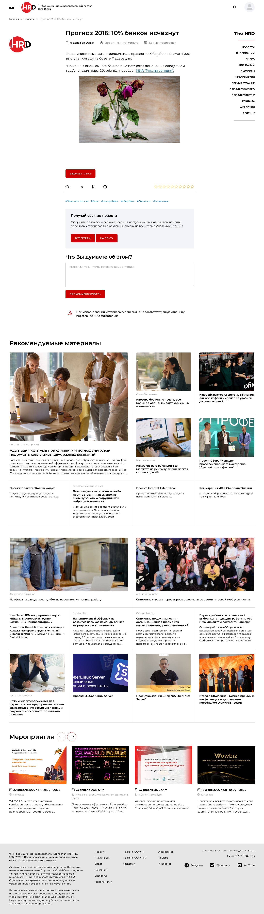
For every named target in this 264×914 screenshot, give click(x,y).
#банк (94, 201)
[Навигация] (11, 7)
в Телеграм (83, 238)
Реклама (248, 101)
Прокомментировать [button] (85, 294)
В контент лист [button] (80, 173)
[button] (248, 7)
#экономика (161, 201)
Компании (247, 65)
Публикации (245, 53)
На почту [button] (106, 238)
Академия (247, 107)
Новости (248, 47)
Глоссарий (164, 863)
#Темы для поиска (76, 201)
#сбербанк (127, 201)
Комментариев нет (160, 42)
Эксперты (248, 71)
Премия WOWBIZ (243, 95)
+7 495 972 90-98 (240, 856)
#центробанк (109, 201)
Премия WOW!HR (243, 83)
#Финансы (144, 201)
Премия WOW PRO (242, 89)
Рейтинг (249, 113)
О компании (165, 851)
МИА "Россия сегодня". (155, 70)
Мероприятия (245, 77)
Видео (250, 59)
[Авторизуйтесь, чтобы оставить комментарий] (129, 275)
